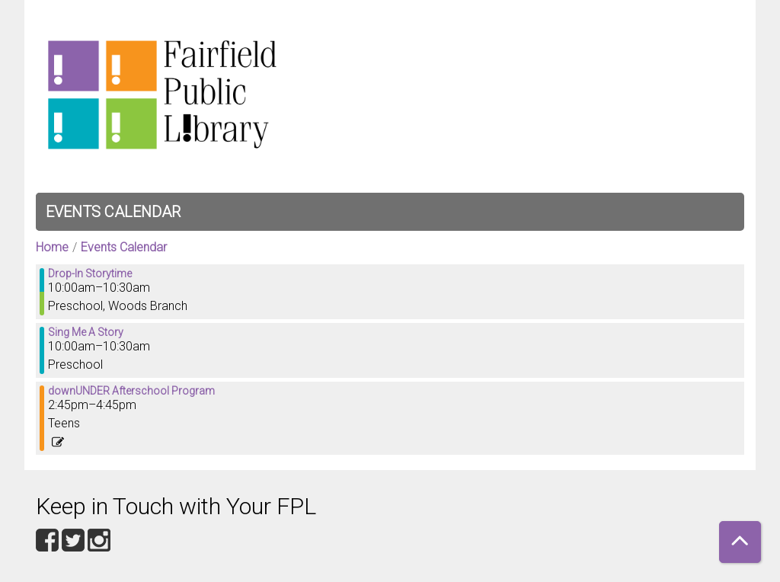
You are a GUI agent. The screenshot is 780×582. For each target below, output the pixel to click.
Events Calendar (113, 212)
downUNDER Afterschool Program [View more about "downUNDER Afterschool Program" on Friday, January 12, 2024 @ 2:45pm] (131, 390)
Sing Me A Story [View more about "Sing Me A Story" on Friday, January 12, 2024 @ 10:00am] (85, 332)
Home (52, 247)
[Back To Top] (740, 542)
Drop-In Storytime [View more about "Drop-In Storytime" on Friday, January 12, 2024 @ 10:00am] (90, 273)
